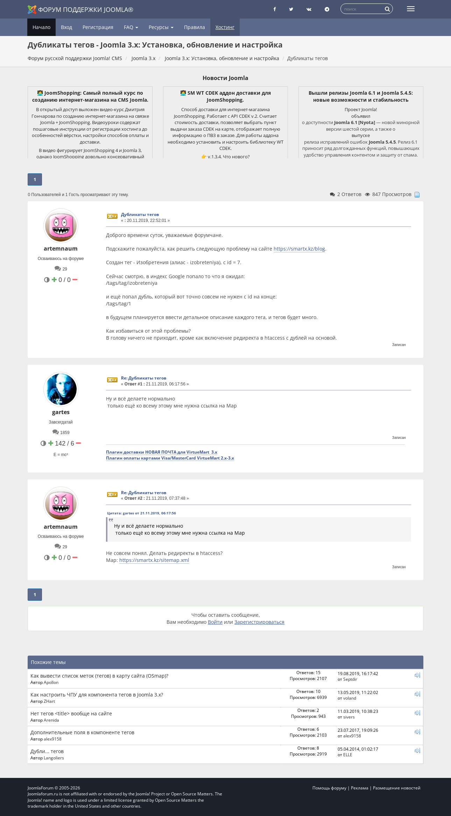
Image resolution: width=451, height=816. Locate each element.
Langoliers (54, 757)
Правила (194, 27)
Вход (66, 27)
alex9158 (53, 739)
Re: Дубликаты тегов (144, 378)
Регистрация (98, 27)
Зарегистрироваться (259, 622)
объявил (360, 116)
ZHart (49, 701)
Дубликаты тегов (140, 214)
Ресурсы (161, 27)
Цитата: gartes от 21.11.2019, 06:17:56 (141, 513)
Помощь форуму (329, 788)
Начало (41, 27)
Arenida (51, 720)
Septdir (350, 679)
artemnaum (61, 248)
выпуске (361, 135)
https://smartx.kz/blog (299, 248)
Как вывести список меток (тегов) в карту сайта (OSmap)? (99, 675)
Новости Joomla (225, 78)
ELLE (347, 754)
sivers (349, 717)
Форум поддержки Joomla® (80, 9)
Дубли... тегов (47, 751)
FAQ (131, 27)
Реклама (359, 788)
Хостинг (225, 27)
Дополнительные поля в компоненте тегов (82, 732)
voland (349, 698)
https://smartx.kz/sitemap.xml (154, 560)
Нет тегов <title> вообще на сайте (71, 713)
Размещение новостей (397, 788)
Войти (215, 622)
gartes (61, 412)
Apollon (51, 682)
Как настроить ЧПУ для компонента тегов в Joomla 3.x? (96, 694)
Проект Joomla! (361, 109)
